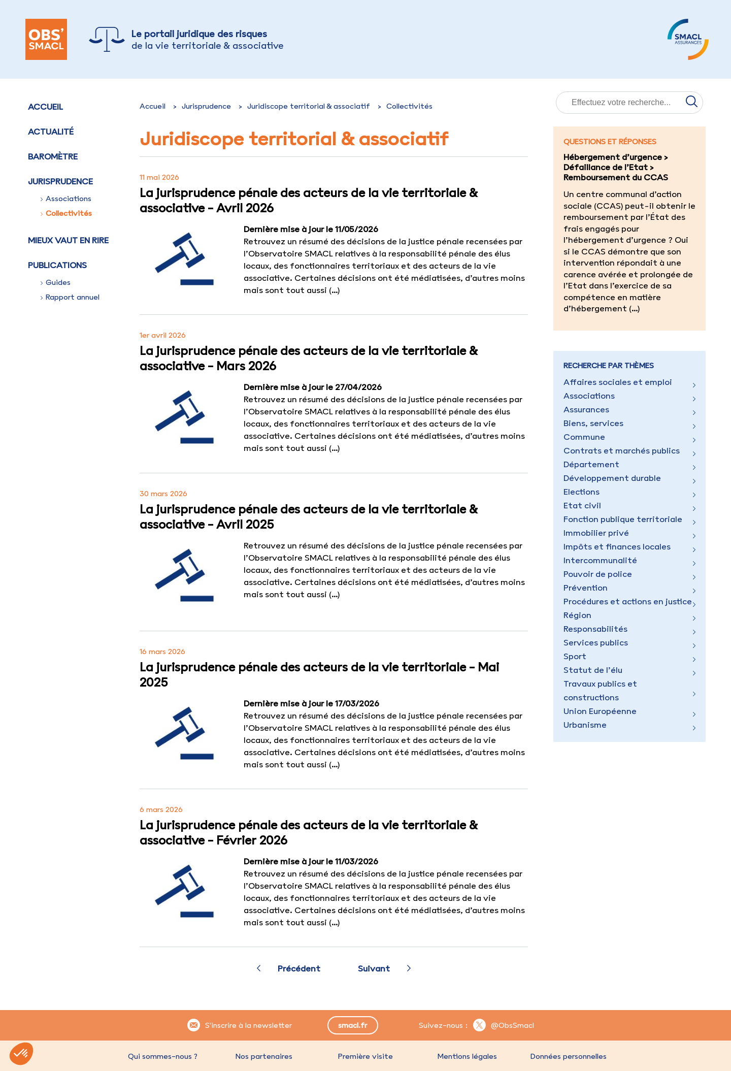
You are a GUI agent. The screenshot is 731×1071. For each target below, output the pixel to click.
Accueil (45, 107)
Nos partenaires (264, 1056)
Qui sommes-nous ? (162, 1056)
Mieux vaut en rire (68, 240)
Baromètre (53, 156)
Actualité (51, 131)
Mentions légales (467, 1056)
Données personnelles (568, 1056)
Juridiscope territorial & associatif (308, 106)
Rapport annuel (70, 297)
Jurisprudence (206, 106)
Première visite (365, 1056)
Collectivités (66, 213)
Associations (66, 198)
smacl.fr (352, 1025)
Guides (56, 282)
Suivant (374, 968)
